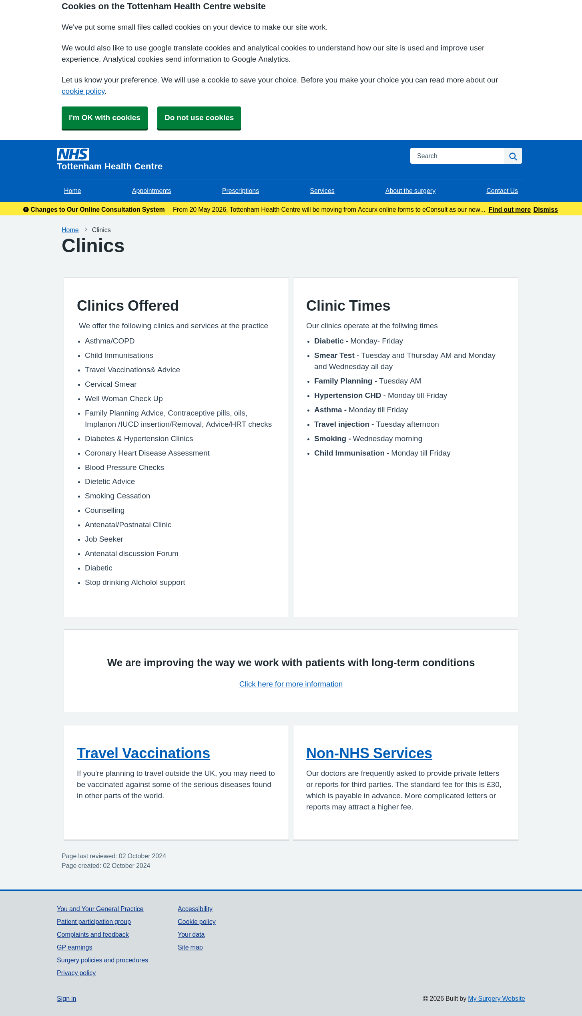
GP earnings (74, 947)
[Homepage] (229, 159)
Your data (191, 934)
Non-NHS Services (369, 753)
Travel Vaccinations (143, 753)
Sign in (66, 998)
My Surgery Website (496, 998)
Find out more (509, 209)
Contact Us (502, 190)
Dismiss (546, 209)
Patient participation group (94, 921)
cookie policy (83, 91)
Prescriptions (240, 190)
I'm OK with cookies (104, 117)
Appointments (151, 190)
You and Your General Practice (100, 909)
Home (72, 190)
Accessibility (195, 909)
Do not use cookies (199, 117)
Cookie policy (197, 921)
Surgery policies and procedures (102, 960)
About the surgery (410, 190)
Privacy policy (76, 973)
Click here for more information (291, 684)
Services (322, 190)
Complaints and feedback (93, 934)
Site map (190, 947)
